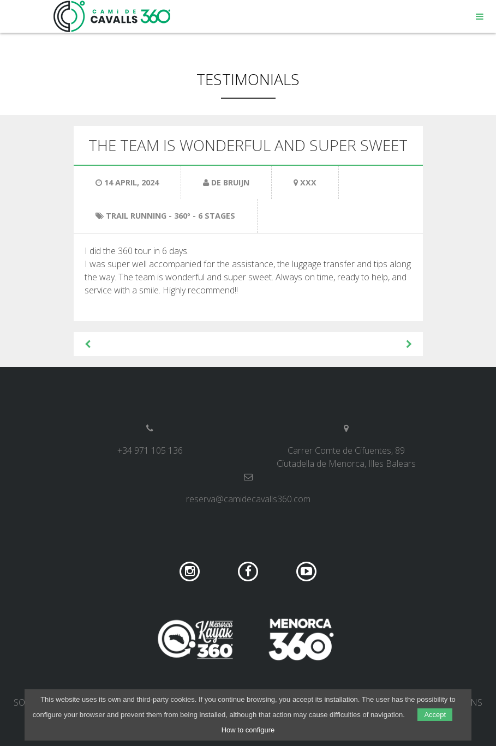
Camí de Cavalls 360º (112, 16)
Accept (435, 715)
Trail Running (136, 215)
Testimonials (248, 79)
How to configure (248, 730)
